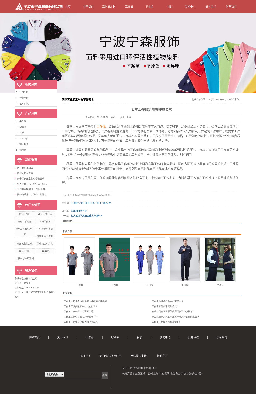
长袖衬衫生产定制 (25, 258)
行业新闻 (24, 97)
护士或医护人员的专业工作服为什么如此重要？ (175, 316)
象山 (178, 373)
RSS (147, 368)
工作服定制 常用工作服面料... (32, 189)
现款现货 (24, 144)
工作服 (129, 6)
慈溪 (167, 373)
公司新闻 (24, 92)
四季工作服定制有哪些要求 (30, 178)
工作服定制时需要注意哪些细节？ (81, 316)
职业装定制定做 (45, 229)
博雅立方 (162, 355)
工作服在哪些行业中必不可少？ (168, 301)
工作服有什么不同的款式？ (165, 306)
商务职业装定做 (25, 243)
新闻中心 (190, 6)
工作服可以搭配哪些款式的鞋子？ (81, 306)
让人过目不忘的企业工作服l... (32, 184)
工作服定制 (108, 6)
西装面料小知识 (25, 168)
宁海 (189, 373)
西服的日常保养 (25, 173)
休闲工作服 (45, 221)
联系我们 (231, 6)
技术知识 (24, 103)
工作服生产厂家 (45, 243)
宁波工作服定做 (103, 203)
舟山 (194, 373)
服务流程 (210, 6)
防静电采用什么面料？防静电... (33, 194)
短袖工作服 (24, 214)
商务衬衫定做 (25, 221)
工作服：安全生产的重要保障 (78, 311)
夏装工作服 (24, 251)
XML (154, 368)
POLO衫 (23, 138)
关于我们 (88, 6)
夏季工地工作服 (45, 236)
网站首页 (34, 337)
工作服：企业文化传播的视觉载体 (81, 321)
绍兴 (200, 373)
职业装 (149, 6)
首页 (68, 6)
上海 (155, 373)
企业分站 (127, 368)
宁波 (161, 373)
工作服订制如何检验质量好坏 (166, 321)
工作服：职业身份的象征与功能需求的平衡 (85, 301)
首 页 (210, 99)
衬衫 (170, 6)
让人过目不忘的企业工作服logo (87, 215)
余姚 (183, 373)
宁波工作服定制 (86, 203)
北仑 (172, 373)
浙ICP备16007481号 (110, 355)
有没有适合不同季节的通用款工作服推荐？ (173, 311)
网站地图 (139, 368)
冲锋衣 (22, 150)
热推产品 (127, 373)
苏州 (150, 373)
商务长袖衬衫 (45, 214)
